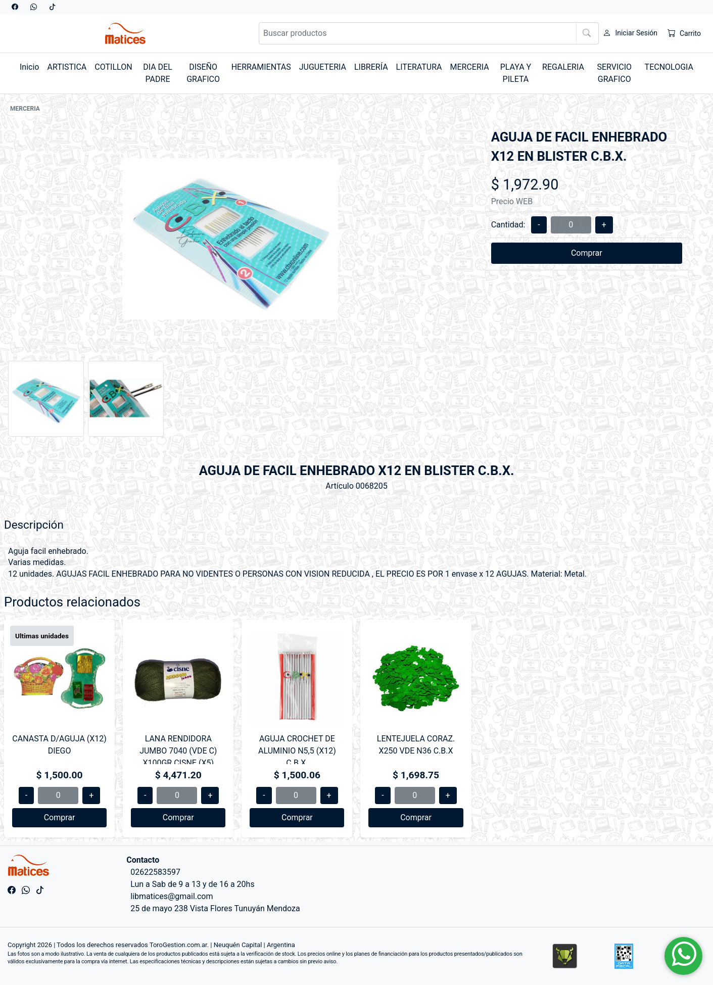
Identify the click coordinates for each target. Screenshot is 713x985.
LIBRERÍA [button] (371, 67)
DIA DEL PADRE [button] (157, 73)
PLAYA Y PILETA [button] (515, 73)
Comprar (586, 253)
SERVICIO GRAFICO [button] (614, 73)
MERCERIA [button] (469, 67)
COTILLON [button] (113, 67)
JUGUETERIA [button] (322, 67)
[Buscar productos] (429, 33)
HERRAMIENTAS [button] (261, 67)
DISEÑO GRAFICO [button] (203, 73)
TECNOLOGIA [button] (669, 67)
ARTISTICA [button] (66, 67)
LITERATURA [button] (419, 67)
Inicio (29, 67)
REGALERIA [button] (563, 67)
